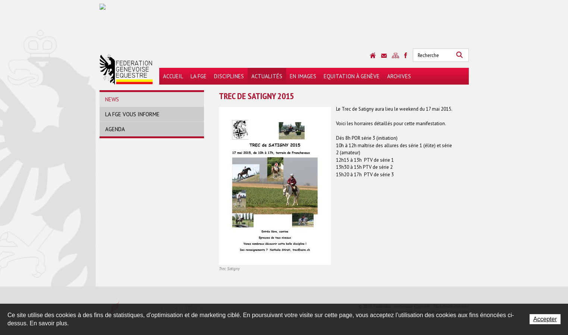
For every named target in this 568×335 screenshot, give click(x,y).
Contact (384, 56)
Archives (399, 76)
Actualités (266, 76)
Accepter (545, 319)
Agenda (115, 129)
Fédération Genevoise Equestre (126, 69)
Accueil (173, 76)
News (112, 99)
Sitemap (395, 55)
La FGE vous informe (132, 114)
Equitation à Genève (352, 76)
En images (303, 76)
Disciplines (229, 76)
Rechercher (459, 55)
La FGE (199, 76)
